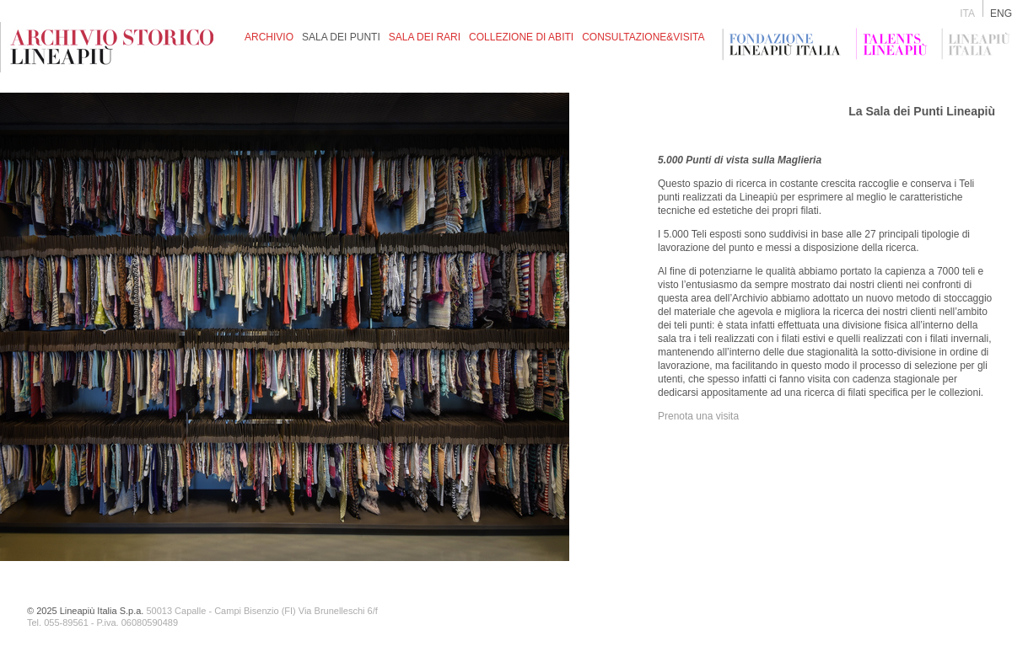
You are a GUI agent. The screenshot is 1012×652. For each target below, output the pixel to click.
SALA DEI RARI (424, 37)
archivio (269, 37)
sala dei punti (341, 37)
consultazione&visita (643, 37)
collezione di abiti (521, 37)
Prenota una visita (698, 416)
